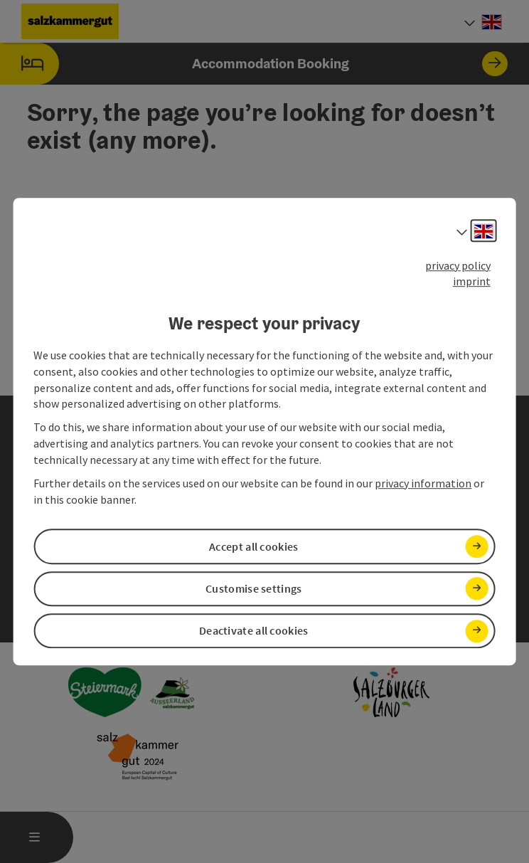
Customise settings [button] (253, 588)
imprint (472, 282)
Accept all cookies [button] (253, 546)
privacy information (423, 483)
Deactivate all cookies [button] (254, 630)
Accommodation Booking (254, 64)
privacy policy (458, 265)
